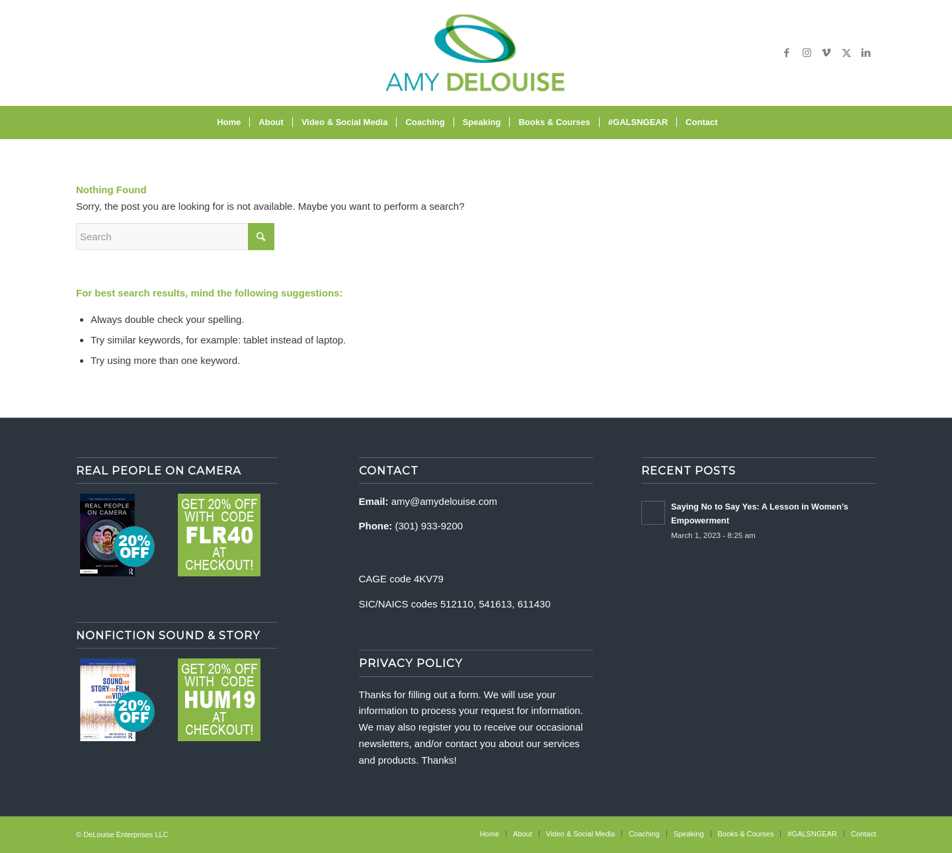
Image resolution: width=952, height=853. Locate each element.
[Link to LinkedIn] (866, 53)
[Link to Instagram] (806, 53)
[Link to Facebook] (787, 53)
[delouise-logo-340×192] (475, 53)
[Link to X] (846, 53)
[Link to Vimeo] (826, 53)
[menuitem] (228, 122)
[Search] (735, 122)
